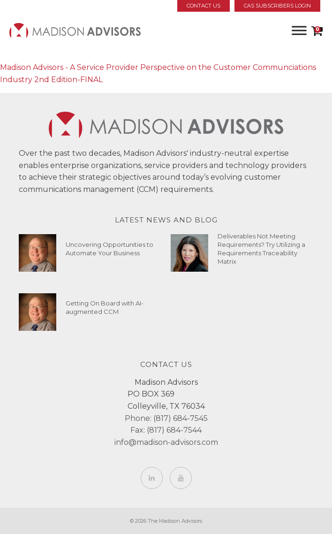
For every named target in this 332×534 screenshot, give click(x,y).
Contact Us (203, 5)
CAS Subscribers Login (277, 5)
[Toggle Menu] (299, 30)
